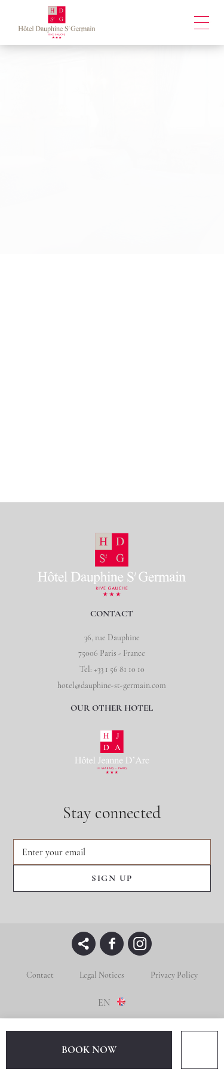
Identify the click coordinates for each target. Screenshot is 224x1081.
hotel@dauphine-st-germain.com (111, 685)
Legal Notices (101, 975)
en (104, 1003)
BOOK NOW (89, 1049)
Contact (40, 975)
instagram (140, 944)
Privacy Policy (174, 975)
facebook (112, 944)
